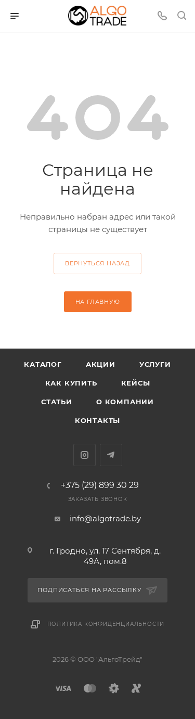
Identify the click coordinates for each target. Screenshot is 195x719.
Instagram (84, 455)
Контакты (97, 420)
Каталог (43, 364)
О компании (125, 401)
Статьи (56, 401)
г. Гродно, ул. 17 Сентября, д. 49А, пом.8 (105, 556)
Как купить (71, 383)
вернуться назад (97, 263)
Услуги (155, 364)
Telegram (111, 455)
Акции (100, 364)
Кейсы (135, 383)
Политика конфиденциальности (106, 624)
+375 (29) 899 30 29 (100, 485)
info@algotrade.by (105, 518)
